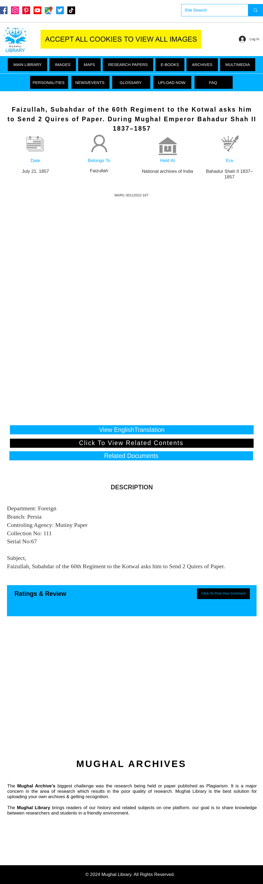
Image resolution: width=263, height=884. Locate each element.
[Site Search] (211, 10)
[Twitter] (60, 10)
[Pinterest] (26, 10)
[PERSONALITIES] (49, 82)
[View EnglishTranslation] (132, 429)
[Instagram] (15, 10)
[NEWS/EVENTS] (90, 82)
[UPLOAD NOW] (172, 82)
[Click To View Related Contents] (132, 443)
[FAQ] (214, 82)
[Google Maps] (49, 10)
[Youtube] (37, 10)
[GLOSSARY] (131, 82)
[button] (237, 64)
